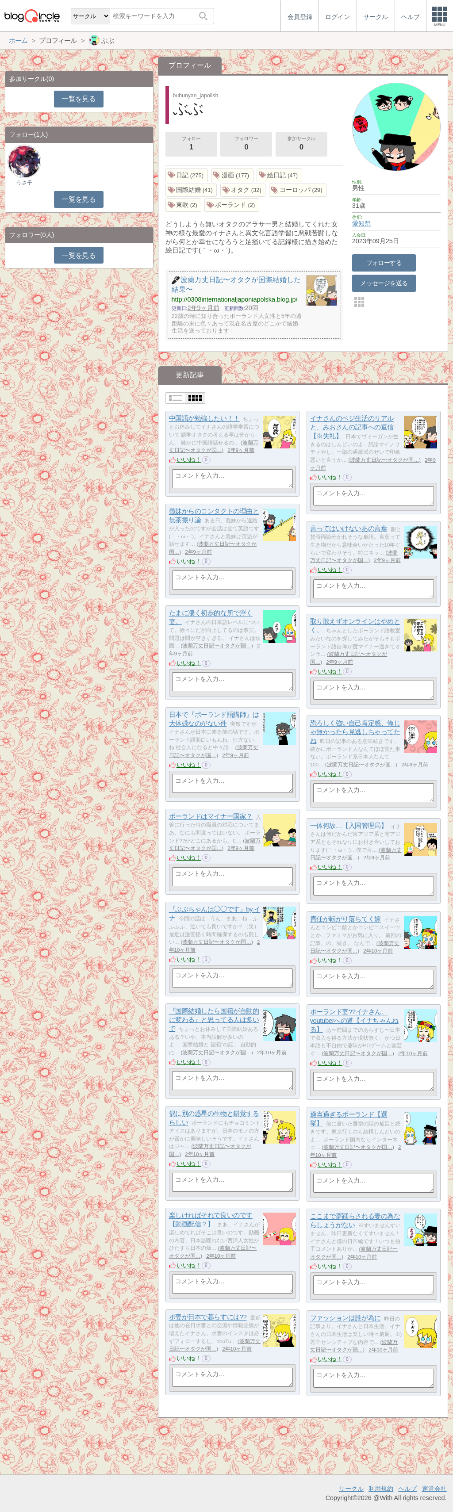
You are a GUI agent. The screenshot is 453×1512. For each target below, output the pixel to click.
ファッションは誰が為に (345, 1318)
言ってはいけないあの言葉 (349, 528)
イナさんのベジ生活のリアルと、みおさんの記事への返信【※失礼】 (352, 427)
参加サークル (301, 144)
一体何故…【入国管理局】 (349, 826)
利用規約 (381, 1488)
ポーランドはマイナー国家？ (211, 816)
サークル (351, 1488)
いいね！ (189, 459)
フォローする (384, 262)
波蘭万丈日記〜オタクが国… (384, 460)
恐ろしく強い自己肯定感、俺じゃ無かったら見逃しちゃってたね (355, 732)
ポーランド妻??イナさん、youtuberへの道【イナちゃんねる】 (354, 1020)
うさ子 (24, 182)
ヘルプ (407, 1488)
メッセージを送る (383, 283)
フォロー (191, 144)
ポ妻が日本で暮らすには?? (208, 1317)
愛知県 (361, 223)
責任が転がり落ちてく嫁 (345, 919)
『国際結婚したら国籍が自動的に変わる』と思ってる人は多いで (214, 1019)
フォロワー (246, 144)
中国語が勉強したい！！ (204, 418)
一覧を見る (78, 99)
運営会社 (434, 1488)
